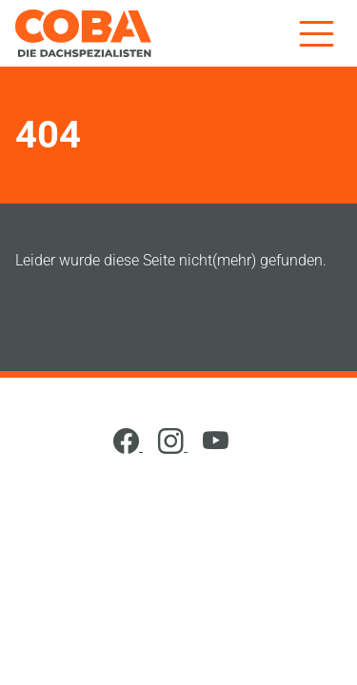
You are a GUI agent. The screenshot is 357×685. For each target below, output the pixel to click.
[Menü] (316, 33)
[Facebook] (128, 446)
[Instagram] (173, 446)
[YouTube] (215, 446)
